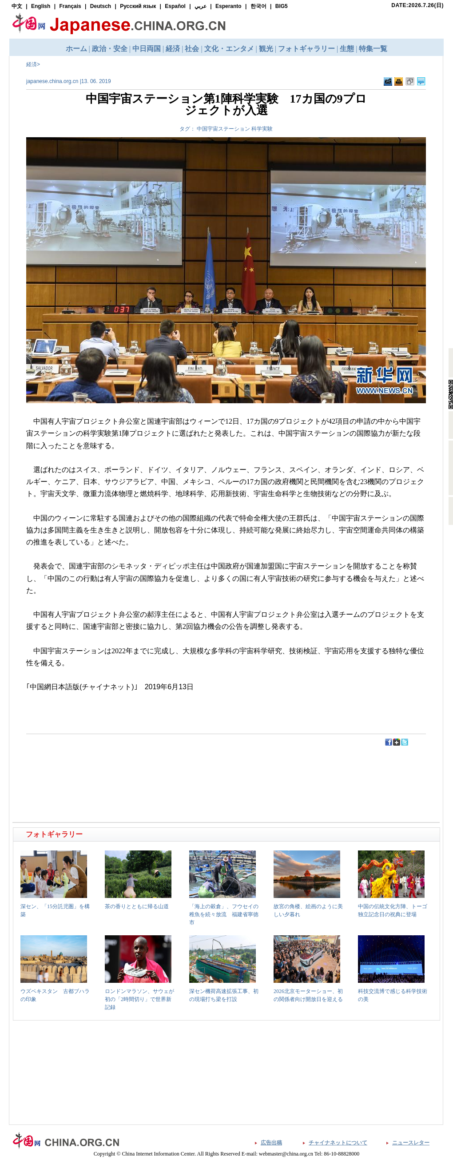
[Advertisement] (120, 766)
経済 (31, 64)
